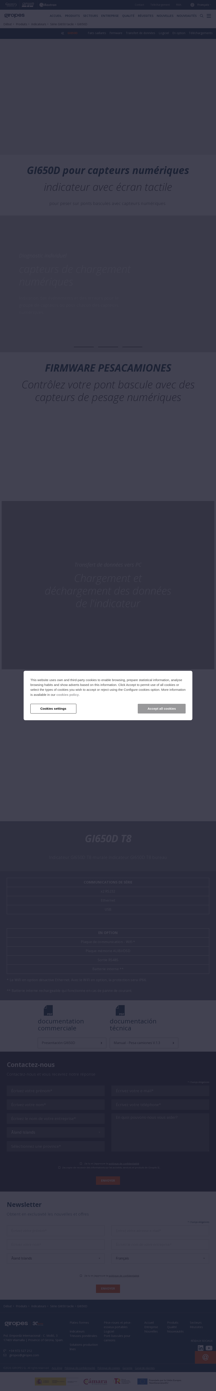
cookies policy (67, 694)
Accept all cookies (162, 708)
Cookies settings (53, 708)
